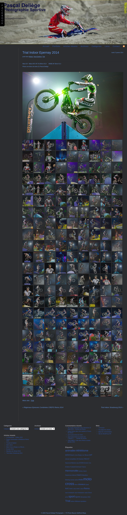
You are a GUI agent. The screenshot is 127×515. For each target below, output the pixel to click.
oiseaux (81, 484)
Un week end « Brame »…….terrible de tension (77, 437)
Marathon (85, 475)
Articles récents (70, 46)
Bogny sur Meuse (83, 455)
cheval (67, 459)
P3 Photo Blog (70, 513)
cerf (90, 455)
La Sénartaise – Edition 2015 (14, 437)
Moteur (31, 56)
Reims (87, 488)
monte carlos (74, 480)
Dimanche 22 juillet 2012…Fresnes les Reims (79, 428)
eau (78, 463)
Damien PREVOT (84, 459)
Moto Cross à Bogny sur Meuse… (15, 447)
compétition (73, 459)
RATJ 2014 (9, 445)
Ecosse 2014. (10, 449)
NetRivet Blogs (81, 513)
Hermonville (71, 470)
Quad (87, 484)
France (84, 467)
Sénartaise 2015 (85, 497)
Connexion (101, 427)
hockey (81, 471)
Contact (116, 46)
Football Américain (75, 467)
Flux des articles (104, 429)
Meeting (67, 480)
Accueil (46, 46)
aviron (67, 455)
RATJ (67, 489)
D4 (78, 459)
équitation (83, 501)
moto (81, 479)
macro (79, 475)
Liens (107, 46)
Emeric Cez (87, 463)
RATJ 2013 (73, 488)
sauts (86, 492)
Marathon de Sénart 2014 (13, 451)
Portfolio (56, 46)
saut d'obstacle (69, 492)
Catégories (97, 46)
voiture (73, 501)
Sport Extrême (38, 56)
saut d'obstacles (79, 492)
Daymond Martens (70, 463)
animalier (70, 450)
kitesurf (74, 475)
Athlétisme (82, 450)
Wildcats (77, 501)
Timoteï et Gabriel (11, 443)
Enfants (67, 467)
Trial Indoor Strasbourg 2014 (112, 407)
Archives (85, 46)
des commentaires (105, 431)
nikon (76, 484)
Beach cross (74, 455)
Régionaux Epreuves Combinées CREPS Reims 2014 (42, 407)
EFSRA (81, 463)
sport (72, 496)
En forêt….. (81, 435)
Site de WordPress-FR (104, 434)
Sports (77, 497)
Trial (43, 56)
